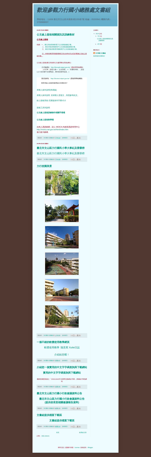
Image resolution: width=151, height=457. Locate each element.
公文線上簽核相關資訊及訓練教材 (55, 34)
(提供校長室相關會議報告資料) (62, 402)
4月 (98, 44)
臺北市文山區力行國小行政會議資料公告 (59, 393)
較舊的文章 (83, 432)
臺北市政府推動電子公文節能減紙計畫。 (59, 44)
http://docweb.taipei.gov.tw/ (60, 67)
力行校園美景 (44, 166)
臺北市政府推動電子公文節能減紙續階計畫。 (61, 47)
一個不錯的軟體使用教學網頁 (53, 342)
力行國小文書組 (100, 53)
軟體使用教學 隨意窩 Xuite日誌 (62, 347)
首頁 (57, 432)
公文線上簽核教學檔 (45, 120)
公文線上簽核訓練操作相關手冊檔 (51, 113)
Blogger (90, 447)
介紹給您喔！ (61, 354)
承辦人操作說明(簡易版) (47, 90)
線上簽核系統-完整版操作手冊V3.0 (51, 100)
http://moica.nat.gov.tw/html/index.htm (52, 130)
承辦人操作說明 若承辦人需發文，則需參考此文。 (58, 95)
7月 (98, 36)
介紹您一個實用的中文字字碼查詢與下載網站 (62, 367)
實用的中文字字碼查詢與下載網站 (62, 372)
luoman (77, 447)
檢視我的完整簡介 (99, 56)
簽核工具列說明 (43, 108)
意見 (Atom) (45, 436)
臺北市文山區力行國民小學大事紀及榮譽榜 (61, 148)
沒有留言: (65, 138)
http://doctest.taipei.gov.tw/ (60, 78)
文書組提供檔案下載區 (49, 415)
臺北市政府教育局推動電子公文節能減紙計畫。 (61, 49)
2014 (97, 33)
